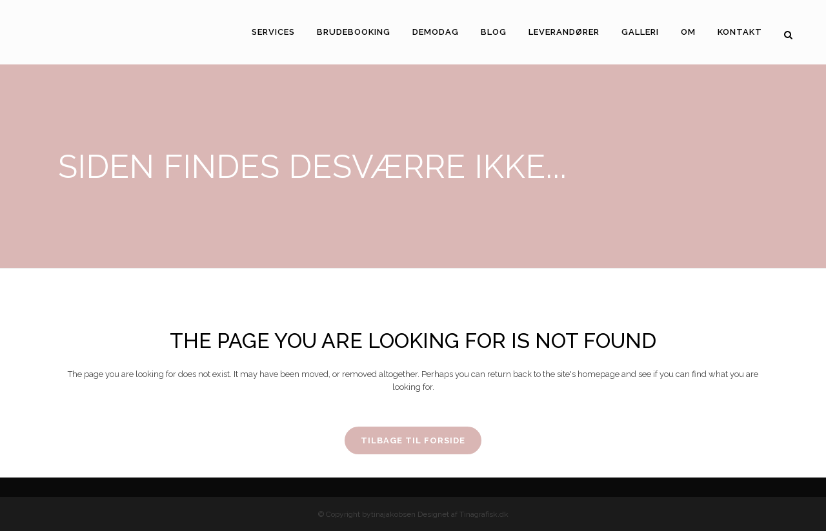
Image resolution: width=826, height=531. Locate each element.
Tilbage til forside (413, 440)
